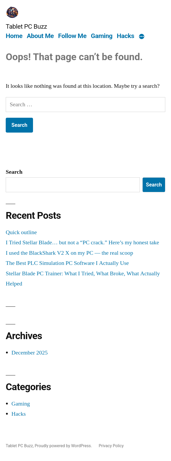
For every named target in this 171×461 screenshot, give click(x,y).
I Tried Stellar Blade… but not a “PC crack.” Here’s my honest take (82, 242)
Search (14, 172)
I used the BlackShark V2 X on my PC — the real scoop (69, 253)
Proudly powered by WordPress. (64, 445)
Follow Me (72, 36)
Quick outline (21, 232)
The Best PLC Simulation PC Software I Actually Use (67, 263)
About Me (40, 36)
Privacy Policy (111, 445)
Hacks (125, 36)
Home (14, 36)
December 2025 (29, 352)
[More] (142, 37)
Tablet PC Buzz (26, 26)
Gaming (102, 36)
